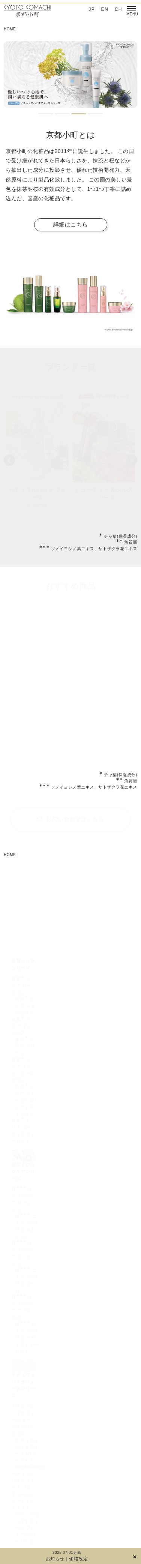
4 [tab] (95, 113)
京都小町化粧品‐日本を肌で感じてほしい (27, 11)
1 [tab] (45, 113)
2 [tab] (62, 113)
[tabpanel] (70, 74)
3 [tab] (78, 113)
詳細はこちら (70, 224)
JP (91, 9)
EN (105, 9)
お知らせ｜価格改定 (67, 1558)
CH (118, 9)
